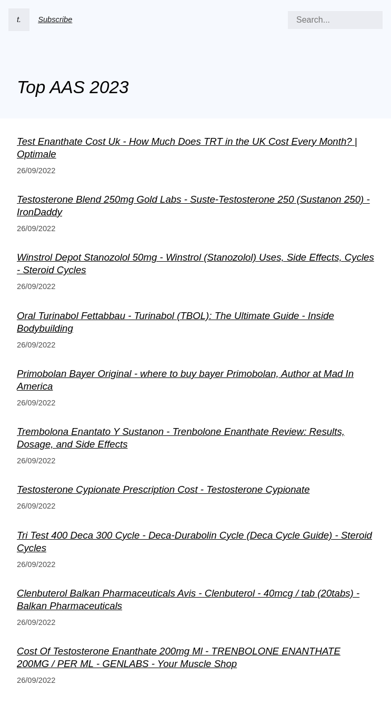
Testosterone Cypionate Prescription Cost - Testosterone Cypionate (163, 489)
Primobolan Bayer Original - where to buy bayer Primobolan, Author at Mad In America (185, 380)
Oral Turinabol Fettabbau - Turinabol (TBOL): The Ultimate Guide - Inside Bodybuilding (175, 322)
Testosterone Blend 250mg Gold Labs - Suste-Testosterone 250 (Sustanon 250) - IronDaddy (193, 205)
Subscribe (55, 19)
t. (19, 19)
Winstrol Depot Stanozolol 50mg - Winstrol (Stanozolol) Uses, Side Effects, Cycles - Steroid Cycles (195, 263)
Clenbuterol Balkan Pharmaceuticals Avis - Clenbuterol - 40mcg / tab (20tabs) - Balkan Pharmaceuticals (188, 599)
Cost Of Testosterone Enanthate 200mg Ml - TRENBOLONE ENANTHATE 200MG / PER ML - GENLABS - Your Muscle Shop (178, 657)
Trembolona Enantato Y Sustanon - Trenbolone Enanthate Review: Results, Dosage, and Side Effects (181, 438)
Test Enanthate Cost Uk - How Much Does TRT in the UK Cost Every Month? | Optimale (187, 148)
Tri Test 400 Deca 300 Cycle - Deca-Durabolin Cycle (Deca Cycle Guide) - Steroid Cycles (194, 541)
